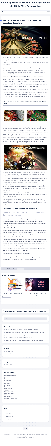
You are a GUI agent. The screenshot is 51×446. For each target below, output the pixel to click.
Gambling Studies (8, 391)
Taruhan (6, 386)
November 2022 (9, 351)
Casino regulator (8, 396)
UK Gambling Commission (10, 395)
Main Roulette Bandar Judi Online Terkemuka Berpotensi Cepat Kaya (22, 329)
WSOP (5, 382)
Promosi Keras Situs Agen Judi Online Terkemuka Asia (19, 337)
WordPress (25, 437)
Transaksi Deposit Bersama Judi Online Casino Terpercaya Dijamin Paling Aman (25, 332)
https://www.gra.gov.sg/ (10, 375)
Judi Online (7, 385)
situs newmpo (7, 399)
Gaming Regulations (9, 393)
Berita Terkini (20, 268)
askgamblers (7, 380)
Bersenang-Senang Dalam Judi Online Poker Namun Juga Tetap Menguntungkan (12, 295)
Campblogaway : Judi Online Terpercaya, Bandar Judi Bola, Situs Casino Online (25, 4)
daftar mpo (9, 398)
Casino (6, 378)
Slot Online (7, 383)
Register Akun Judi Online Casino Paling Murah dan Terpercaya (21, 335)
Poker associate (8, 388)
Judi (5, 377)
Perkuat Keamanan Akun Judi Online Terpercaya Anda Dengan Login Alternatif (24, 340)
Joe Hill (15, 268)
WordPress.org (9, 419)
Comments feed (9, 416)
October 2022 (9, 353)
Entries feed (8, 413)
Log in (7, 411)
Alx (33, 437)
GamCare (6, 390)
